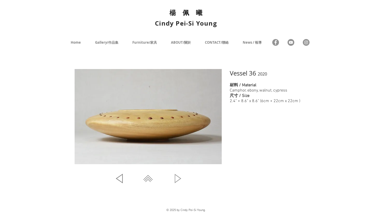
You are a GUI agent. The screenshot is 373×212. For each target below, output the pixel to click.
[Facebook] (275, 42)
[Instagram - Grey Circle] (306, 42)
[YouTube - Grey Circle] (291, 42)
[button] (148, 116)
